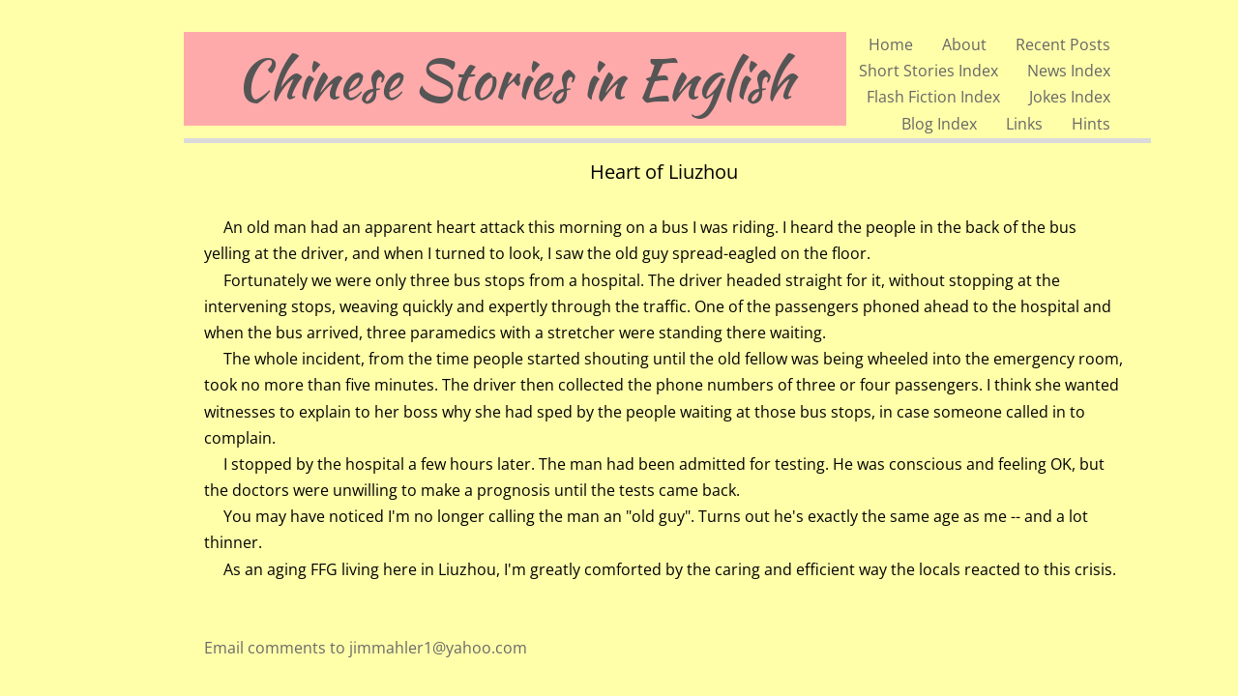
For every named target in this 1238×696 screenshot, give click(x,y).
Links (1024, 123)
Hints (1091, 123)
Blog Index (939, 123)
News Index (1068, 70)
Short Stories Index (928, 70)
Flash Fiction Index (933, 96)
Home (891, 44)
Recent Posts (1063, 44)
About (964, 44)
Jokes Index (1069, 96)
